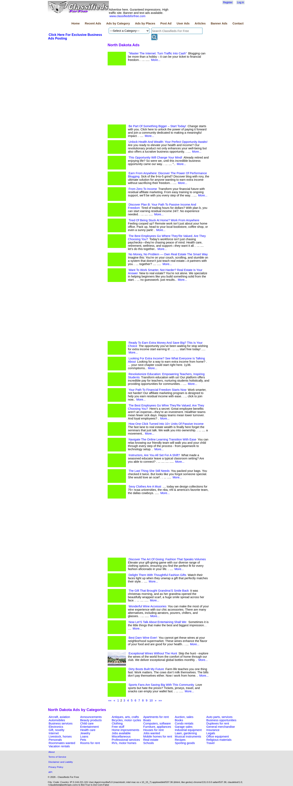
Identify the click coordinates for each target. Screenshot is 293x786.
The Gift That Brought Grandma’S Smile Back (159, 590)
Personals (55, 739)
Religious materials (219, 739)
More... (155, 60)
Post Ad (166, 23)
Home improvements (125, 730)
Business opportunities (221, 720)
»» (160, 700)
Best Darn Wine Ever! (143, 637)
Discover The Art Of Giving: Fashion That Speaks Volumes (167, 559)
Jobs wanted (151, 733)
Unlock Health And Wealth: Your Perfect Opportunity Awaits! (168, 141)
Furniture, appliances (157, 726)
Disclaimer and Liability (60, 762)
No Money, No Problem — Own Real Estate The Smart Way (168, 254)
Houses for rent (153, 730)
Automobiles (57, 720)
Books (179, 720)
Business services (60, 723)
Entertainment (89, 726)
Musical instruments (188, 736)
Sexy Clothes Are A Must (145, 486)
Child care (87, 723)
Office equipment (217, 736)
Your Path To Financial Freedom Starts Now (157, 389)
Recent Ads (93, 23)
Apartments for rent (156, 717)
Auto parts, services (219, 717)
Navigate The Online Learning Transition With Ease (162, 439)
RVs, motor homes (124, 743)
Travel (210, 743)
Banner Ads (219, 23)
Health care (87, 730)
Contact (238, 23)
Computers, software (157, 723)
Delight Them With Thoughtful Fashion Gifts (157, 575)
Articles (200, 23)
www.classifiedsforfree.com (127, 16)
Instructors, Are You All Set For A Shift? (154, 455)
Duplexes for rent (217, 723)
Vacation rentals (59, 746)
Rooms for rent (90, 743)
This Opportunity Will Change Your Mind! (155, 157)
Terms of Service (57, 756)
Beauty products (91, 720)
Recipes (180, 739)
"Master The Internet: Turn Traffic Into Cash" (158, 53)
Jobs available (121, 733)
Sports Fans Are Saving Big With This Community (161, 684)
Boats (147, 720)
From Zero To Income (143, 188)
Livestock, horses (60, 736)
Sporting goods (185, 743)
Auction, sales (184, 717)
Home (75, 23)
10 (151, 700)
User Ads (183, 23)
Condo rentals (184, 723)
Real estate (150, 739)
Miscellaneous (121, 736)
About (51, 752)
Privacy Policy (55, 767)
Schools (148, 743)
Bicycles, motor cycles (126, 720)
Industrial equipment (188, 730)
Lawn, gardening (186, 733)
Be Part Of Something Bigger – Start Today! (157, 126)
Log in (240, 2)
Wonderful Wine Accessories (147, 606)
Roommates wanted (62, 743)
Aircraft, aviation (59, 717)
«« (110, 700)
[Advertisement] (158, 95)
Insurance (212, 730)
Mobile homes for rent (157, 736)
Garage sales (183, 726)
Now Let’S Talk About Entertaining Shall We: (158, 622)
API (50, 772)
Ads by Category (118, 23)
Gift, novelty (56, 730)
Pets (83, 739)
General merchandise (220, 726)
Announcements (91, 717)
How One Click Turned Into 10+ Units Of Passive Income (166, 423)
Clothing (117, 723)
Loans (84, 736)
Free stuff (118, 726)
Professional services (126, 739)
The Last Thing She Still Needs (149, 470)
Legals (210, 733)
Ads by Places (145, 23)
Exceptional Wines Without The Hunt (153, 653)
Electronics (56, 726)
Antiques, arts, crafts (125, 717)
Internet (54, 733)
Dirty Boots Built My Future (146, 669)
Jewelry (85, 733)
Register (227, 2)
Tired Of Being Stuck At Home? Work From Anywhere (164, 220)
